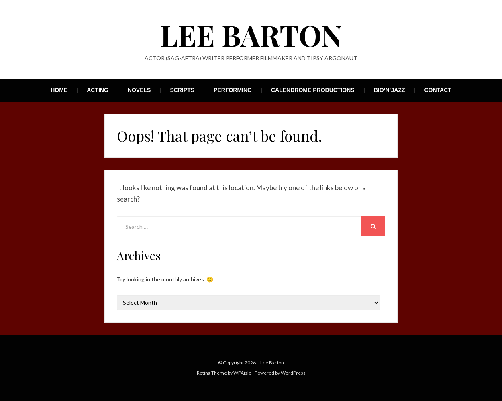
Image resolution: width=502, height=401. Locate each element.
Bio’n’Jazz (389, 90)
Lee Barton (251, 34)
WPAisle (242, 373)
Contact (437, 90)
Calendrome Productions (313, 90)
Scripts (182, 90)
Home (59, 90)
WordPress (293, 373)
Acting (97, 90)
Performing (233, 90)
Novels (139, 90)
